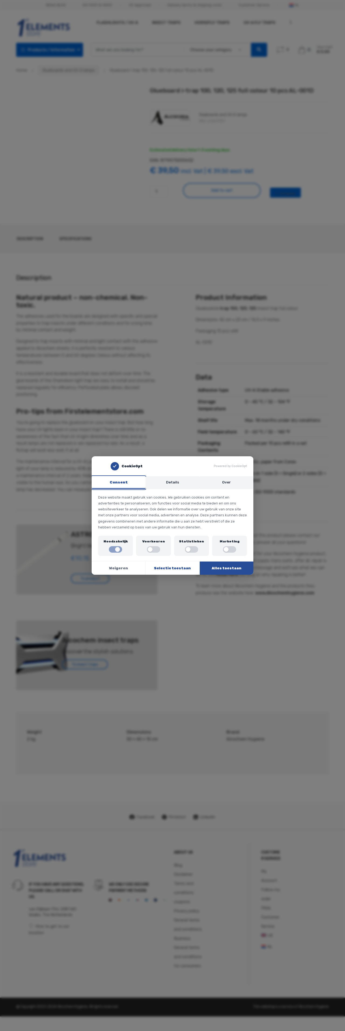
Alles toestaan (227, 569)
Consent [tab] (118, 482)
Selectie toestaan (172, 569)
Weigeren (118, 569)
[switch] (115, 550)
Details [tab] (172, 482)
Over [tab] (226, 482)
